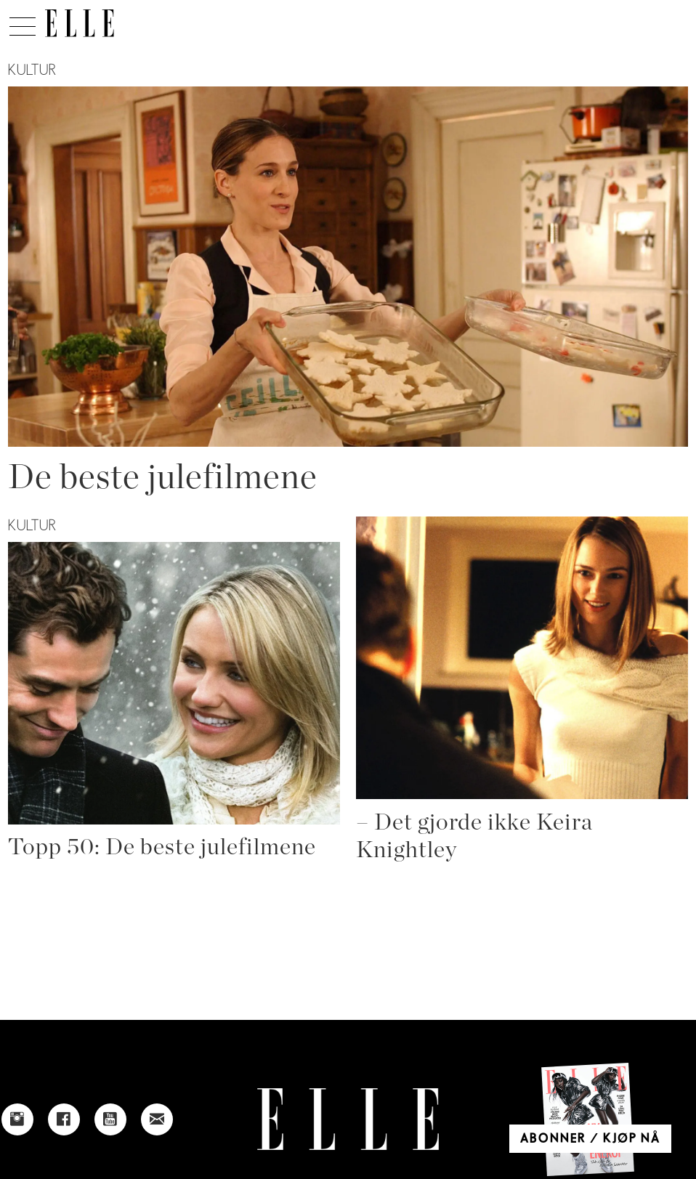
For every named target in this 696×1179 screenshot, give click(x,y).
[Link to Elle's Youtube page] (110, 1119)
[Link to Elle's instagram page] (17, 1119)
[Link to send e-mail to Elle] (157, 1119)
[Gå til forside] (79, 23)
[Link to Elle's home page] (348, 1119)
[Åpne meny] (22, 22)
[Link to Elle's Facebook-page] (64, 1119)
